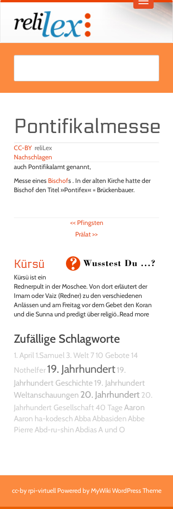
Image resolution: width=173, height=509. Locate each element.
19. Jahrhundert (81, 369)
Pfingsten (86, 222)
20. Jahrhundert (110, 394)
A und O (111, 429)
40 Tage (109, 407)
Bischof (58, 180)
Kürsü (29, 264)
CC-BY (23, 148)
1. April (24, 355)
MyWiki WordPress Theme (126, 490)
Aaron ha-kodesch (43, 418)
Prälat (86, 234)
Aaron (134, 407)
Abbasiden (109, 418)
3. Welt (77, 355)
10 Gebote (112, 355)
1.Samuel (50, 355)
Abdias (86, 429)
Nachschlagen (33, 157)
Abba (82, 418)
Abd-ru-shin (54, 429)
